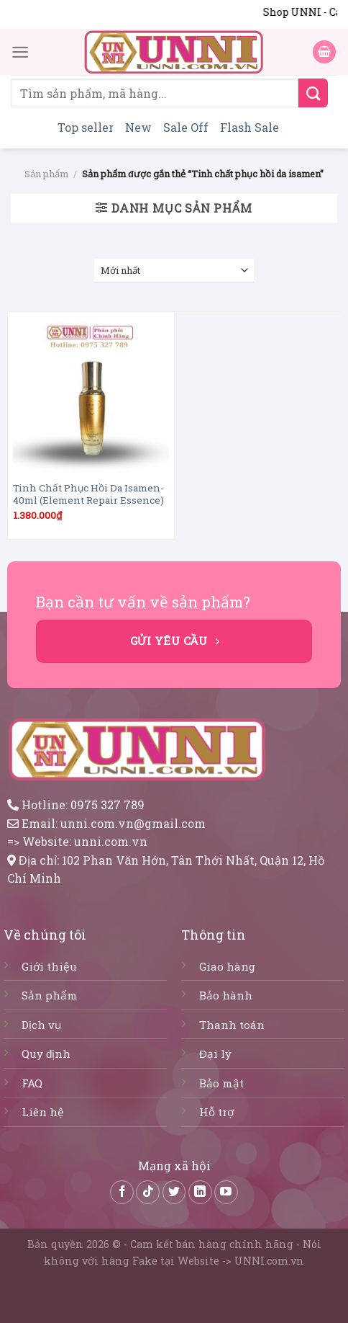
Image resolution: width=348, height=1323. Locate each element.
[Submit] (313, 93)
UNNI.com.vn (269, 1261)
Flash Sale (249, 127)
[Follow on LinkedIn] (200, 1192)
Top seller (86, 127)
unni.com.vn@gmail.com (133, 823)
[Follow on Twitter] (174, 1192)
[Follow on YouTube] (226, 1192)
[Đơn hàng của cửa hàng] (174, 270)
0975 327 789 (107, 804)
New (138, 127)
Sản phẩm (46, 173)
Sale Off (186, 127)
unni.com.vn (110, 841)
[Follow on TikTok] (148, 1192)
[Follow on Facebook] (122, 1192)
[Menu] (20, 51)
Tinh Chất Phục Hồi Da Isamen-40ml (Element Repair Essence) (88, 494)
